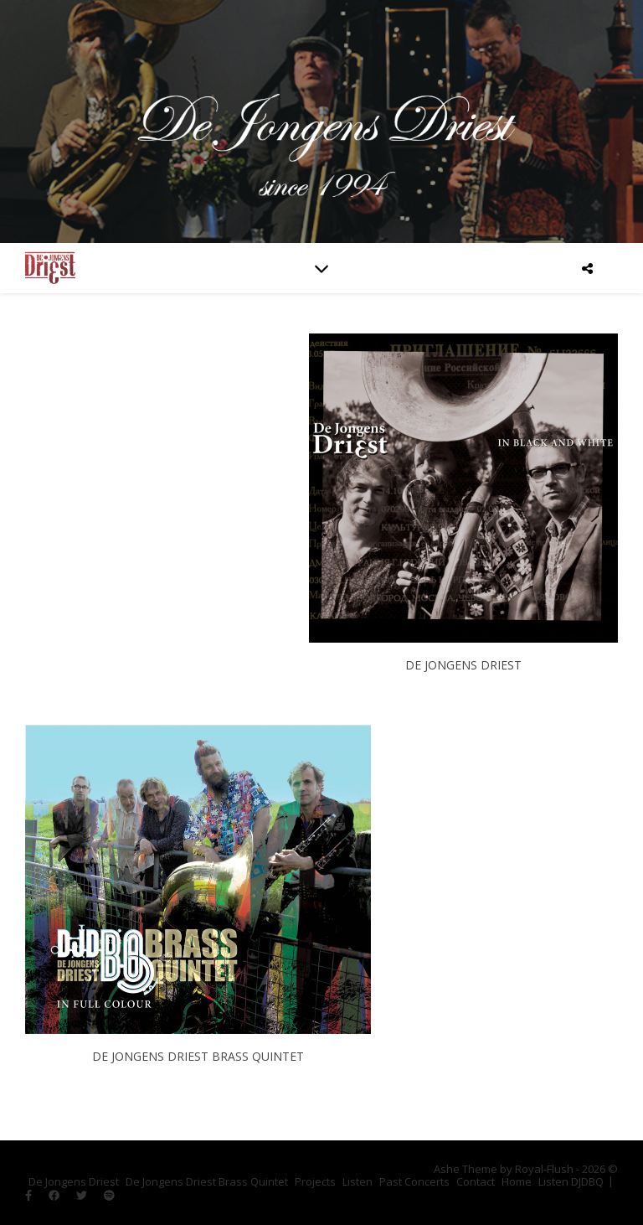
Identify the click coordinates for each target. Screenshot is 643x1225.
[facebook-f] (29, 1195)
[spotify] (109, 1195)
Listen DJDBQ (571, 1181)
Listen (357, 1181)
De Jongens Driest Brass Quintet (207, 1181)
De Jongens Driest (73, 1181)
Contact (475, 1181)
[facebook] (55, 1195)
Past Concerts (414, 1181)
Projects (315, 1181)
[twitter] (83, 1195)
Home (517, 1181)
